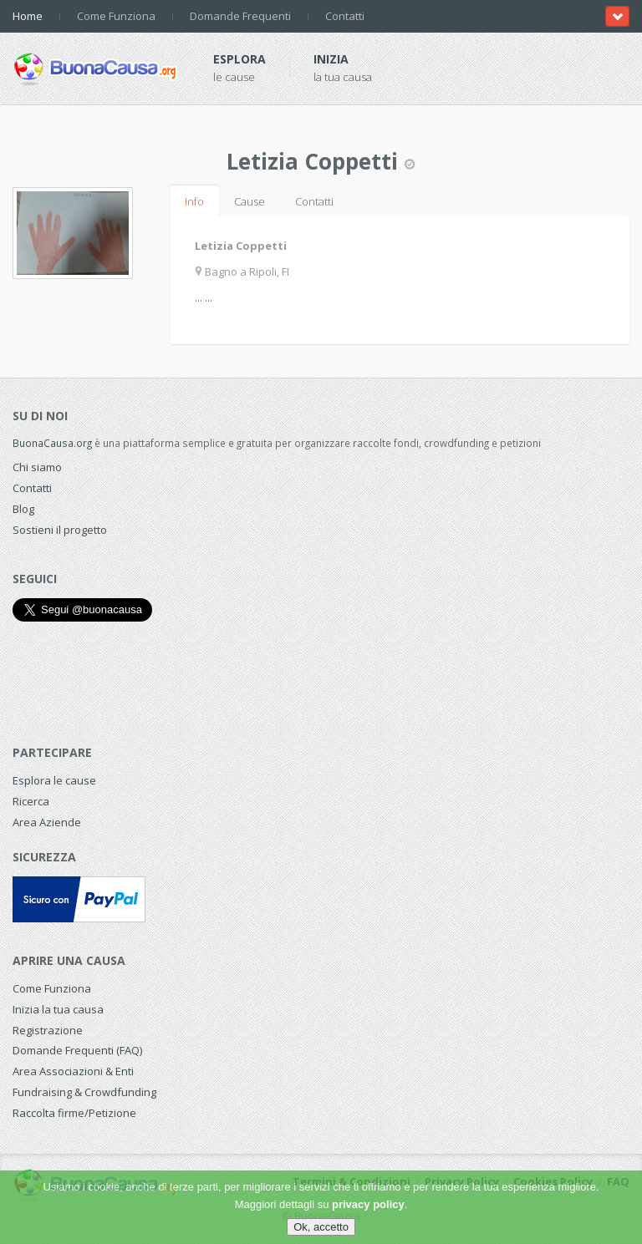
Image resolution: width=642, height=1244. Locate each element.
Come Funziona (116, 15)
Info (194, 201)
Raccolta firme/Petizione (74, 1112)
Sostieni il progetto (60, 529)
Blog (23, 508)
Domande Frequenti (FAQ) (77, 1050)
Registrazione (48, 1030)
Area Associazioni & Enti (73, 1071)
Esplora (239, 59)
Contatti (344, 15)
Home (28, 15)
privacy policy (368, 1204)
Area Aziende (47, 822)
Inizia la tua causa (58, 1009)
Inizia (331, 59)
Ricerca (31, 801)
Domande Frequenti (240, 15)
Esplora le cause (54, 780)
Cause (249, 201)
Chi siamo (37, 467)
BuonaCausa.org (52, 442)
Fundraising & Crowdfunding (84, 1091)
